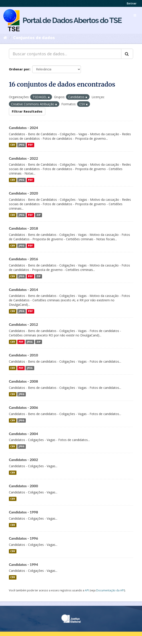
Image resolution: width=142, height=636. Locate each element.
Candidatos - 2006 (23, 407)
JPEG (21, 145)
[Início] (5, 37)
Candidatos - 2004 (23, 433)
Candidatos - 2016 (23, 259)
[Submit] (127, 54)
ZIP (38, 215)
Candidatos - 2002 (23, 459)
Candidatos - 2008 (23, 381)
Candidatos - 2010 (23, 355)
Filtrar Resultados (27, 111)
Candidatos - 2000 (23, 486)
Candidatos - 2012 (23, 324)
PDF (30, 145)
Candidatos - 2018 (23, 228)
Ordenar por (19, 69)
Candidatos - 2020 (23, 193)
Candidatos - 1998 (23, 512)
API (87, 590)
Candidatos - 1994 (23, 564)
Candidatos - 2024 (23, 127)
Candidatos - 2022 (23, 158)
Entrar (131, 3)
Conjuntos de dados (34, 37)
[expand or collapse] (135, 15)
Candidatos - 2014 (23, 289)
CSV (12, 145)
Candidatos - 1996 (23, 538)
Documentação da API (110, 590)
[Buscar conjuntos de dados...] (65, 54)
